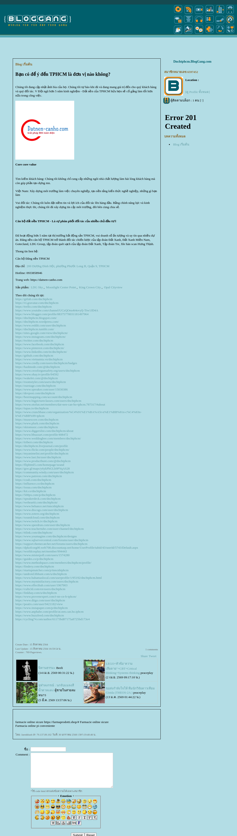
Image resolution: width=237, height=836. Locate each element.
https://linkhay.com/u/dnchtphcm (36, 593)
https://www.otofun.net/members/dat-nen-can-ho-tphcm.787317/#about (60, 404)
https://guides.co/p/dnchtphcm (34, 559)
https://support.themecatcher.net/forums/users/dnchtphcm (51, 544)
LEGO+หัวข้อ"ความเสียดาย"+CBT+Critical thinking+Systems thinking (123, 668)
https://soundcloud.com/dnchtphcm (37, 517)
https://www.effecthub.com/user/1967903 (41, 585)
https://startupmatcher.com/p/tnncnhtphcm (41, 570)
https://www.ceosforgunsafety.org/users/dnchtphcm (47, 370)
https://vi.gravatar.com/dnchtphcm (36, 303)
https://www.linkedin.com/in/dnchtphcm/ (41, 352)
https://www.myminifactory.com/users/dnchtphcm (46, 581)
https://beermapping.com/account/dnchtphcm (43, 397)
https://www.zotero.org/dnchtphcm (37, 513)
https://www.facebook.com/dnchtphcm (39, 344)
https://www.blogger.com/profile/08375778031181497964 (51, 314)
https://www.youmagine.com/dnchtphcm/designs (46, 536)
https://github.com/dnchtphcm (34, 355)
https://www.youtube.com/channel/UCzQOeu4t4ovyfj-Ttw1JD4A (56, 310)
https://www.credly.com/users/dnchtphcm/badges (46, 363)
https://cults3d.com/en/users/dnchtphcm (40, 589)
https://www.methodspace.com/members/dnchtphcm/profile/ (53, 562)
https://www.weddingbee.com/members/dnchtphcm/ (48, 438)
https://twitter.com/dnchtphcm (34, 340)
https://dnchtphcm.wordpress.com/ (37, 321)
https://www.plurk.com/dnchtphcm (37, 423)
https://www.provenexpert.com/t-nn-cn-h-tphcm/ (46, 596)
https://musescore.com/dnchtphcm (36, 419)
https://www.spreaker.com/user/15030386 (41, 389)
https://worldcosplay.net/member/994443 (41, 551)
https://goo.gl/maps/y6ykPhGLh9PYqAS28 (42, 468)
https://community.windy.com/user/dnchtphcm (44, 472)
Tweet (152, 656)
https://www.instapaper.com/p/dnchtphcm (41, 608)
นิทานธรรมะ (46, 668)
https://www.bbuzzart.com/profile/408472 (41, 434)
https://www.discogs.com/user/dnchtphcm (41, 510)
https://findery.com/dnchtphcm (34, 566)
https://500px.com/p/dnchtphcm (35, 495)
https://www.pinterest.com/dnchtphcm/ (39, 348)
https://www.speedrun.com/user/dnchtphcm (42, 525)
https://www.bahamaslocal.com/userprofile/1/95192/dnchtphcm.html (58, 577)
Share (144, 656)
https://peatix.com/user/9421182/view (39, 604)
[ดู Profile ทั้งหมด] (197, 92)
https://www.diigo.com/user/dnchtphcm (40, 600)
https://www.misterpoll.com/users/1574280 (42, 555)
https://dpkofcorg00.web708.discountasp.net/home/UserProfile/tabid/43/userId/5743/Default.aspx (76, 547)
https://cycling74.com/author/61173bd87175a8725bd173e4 (52, 619)
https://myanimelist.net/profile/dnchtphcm (41, 453)
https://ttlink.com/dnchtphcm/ (34, 532)
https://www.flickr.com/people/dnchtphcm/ (42, 449)
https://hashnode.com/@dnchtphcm (37, 367)
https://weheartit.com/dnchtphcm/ (36, 502)
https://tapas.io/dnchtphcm (32, 408)
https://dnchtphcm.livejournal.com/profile (41, 446)
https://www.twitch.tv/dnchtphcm (36, 521)
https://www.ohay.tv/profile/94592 (36, 374)
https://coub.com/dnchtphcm (33, 480)
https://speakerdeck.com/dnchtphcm (38, 498)
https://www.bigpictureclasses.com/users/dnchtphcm (48, 400)
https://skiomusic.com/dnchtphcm (36, 427)
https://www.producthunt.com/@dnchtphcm (42, 461)
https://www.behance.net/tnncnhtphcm (39, 506)
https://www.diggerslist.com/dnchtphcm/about (44, 431)
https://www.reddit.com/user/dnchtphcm (40, 325)
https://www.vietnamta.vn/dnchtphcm (39, 359)
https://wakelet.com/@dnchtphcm (36, 378)
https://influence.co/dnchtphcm (34, 483)
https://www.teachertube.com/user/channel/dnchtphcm (49, 529)
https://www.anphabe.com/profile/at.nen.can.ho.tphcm (49, 611)
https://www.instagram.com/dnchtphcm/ (40, 336)
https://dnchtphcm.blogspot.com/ (36, 318)
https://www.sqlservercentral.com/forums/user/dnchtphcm (51, 540)
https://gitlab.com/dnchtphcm (33, 299)
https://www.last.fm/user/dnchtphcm (38, 457)
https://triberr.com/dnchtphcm (34, 442)
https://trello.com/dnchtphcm (33, 306)
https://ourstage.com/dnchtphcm (35, 385)
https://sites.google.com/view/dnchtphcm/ (41, 333)
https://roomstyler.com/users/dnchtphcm (40, 382)
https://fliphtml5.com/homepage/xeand (39, 464)
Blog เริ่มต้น (181, 144)
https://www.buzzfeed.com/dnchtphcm (39, 615)
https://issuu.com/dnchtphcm (33, 487)
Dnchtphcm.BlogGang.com (192, 61)
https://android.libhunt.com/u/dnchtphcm (41, 574)
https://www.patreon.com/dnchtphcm (38, 476)
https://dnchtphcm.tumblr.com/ (34, 329)
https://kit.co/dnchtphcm (30, 491)
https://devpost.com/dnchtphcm (35, 393)
